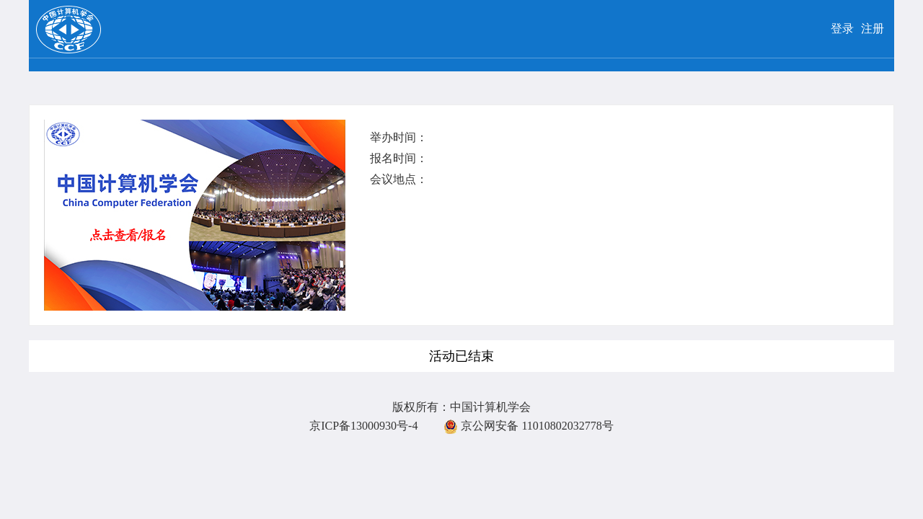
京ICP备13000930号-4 (363, 426)
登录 (842, 28)
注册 (872, 28)
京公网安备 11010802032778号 (528, 426)
